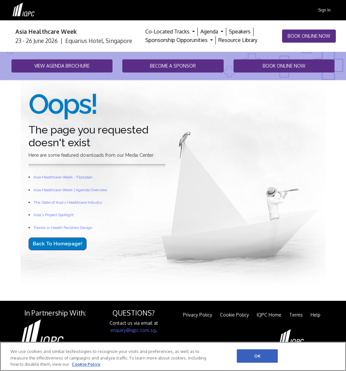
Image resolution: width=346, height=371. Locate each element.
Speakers (240, 31)
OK (257, 355)
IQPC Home (269, 315)
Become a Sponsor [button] (173, 66)
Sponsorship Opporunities (177, 40)
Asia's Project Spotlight (53, 215)
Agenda (209, 31)
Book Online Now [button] (309, 36)
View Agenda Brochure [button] (62, 66)
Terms (296, 315)
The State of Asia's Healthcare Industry (67, 202)
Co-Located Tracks (168, 31)
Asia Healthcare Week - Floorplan (62, 177)
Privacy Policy (197, 315)
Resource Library (237, 40)
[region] (173, 356)
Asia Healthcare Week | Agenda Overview (70, 190)
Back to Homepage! (57, 244)
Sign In (324, 9)
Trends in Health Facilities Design (62, 227)
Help (315, 315)
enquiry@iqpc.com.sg (133, 330)
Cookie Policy (234, 315)
